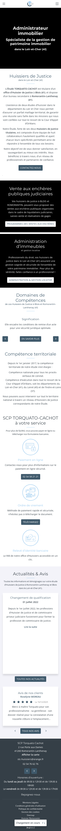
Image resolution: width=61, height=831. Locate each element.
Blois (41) (40, 92)
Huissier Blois (30, 821)
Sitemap (30, 814)
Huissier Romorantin (30, 818)
